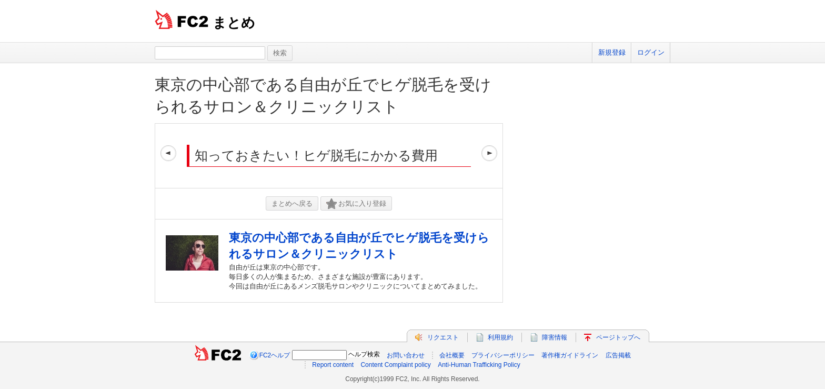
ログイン (651, 52)
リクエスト (443, 337)
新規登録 (612, 52)
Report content (333, 364)
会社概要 (452, 355)
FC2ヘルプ (274, 355)
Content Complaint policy (395, 364)
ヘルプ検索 (364, 354)
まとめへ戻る (292, 203)
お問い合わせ (406, 355)
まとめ (234, 23)
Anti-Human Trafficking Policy (479, 364)
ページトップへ (618, 337)
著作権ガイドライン (569, 355)
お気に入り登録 (356, 204)
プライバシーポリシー (503, 355)
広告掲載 (618, 355)
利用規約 (500, 337)
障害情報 (554, 337)
